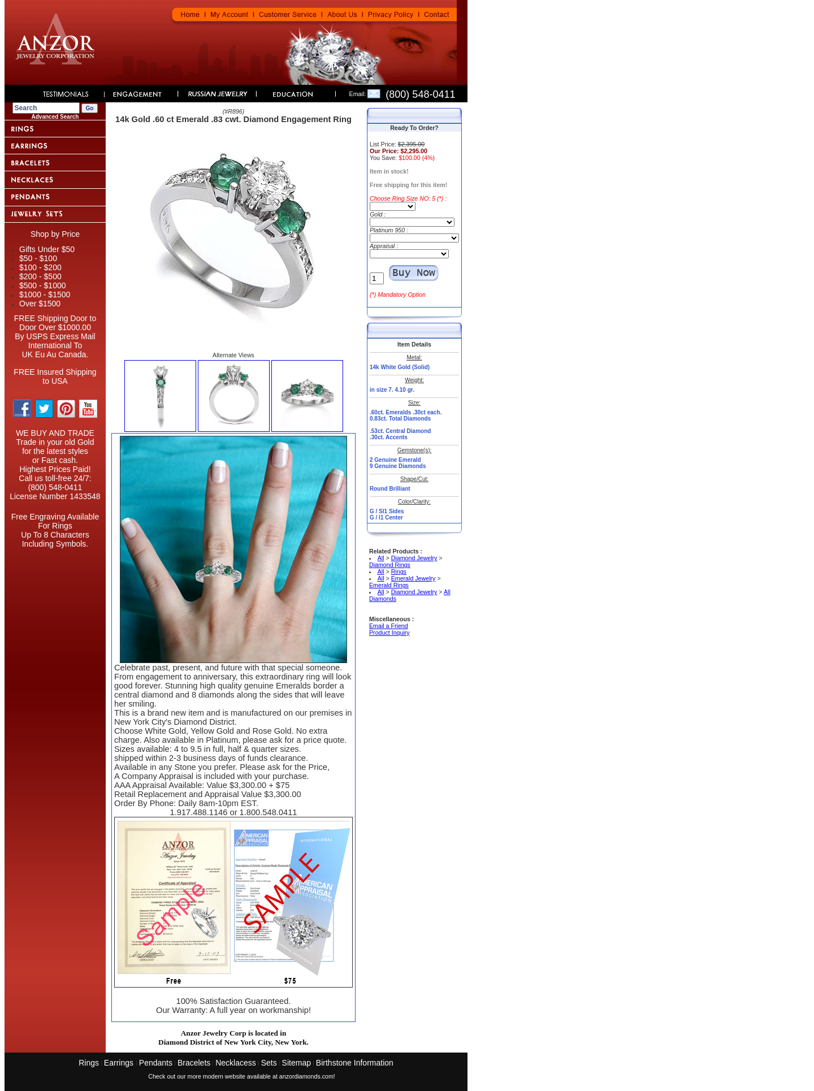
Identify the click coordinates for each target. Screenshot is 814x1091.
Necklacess (235, 1062)
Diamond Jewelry (414, 558)
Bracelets (193, 1062)
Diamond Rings (389, 564)
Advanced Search (55, 117)
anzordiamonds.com (306, 1076)
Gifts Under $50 (47, 249)
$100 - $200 (40, 267)
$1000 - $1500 (44, 294)
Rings (398, 571)
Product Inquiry (389, 632)
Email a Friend (388, 625)
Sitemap (296, 1062)
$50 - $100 (38, 258)
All (381, 558)
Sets (269, 1062)
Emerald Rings (389, 585)
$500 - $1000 (42, 285)
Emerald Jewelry (413, 578)
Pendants (155, 1062)
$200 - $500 (40, 276)
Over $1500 (39, 303)
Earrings (120, 1062)
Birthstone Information (354, 1062)
